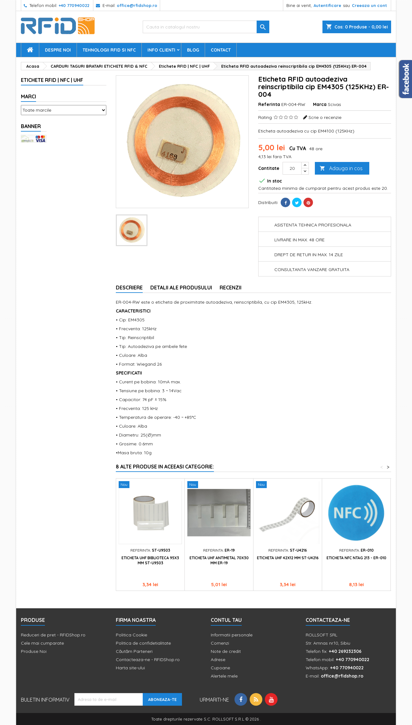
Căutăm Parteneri (134, 651)
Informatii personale (232, 635)
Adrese (218, 659)
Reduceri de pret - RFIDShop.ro (53, 635)
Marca (320, 104)
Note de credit (226, 651)
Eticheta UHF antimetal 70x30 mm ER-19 (219, 560)
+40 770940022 (74, 5)
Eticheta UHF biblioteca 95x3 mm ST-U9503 (150, 560)
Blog (193, 50)
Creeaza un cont (369, 5)
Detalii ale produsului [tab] (181, 287)
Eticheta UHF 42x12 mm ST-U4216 (288, 557)
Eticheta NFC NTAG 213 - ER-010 (356, 557)
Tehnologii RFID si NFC (109, 50)
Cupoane (220, 668)
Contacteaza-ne (328, 620)
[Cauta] (206, 27)
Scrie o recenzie (325, 117)
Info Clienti (161, 50)
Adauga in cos (341, 168)
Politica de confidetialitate (143, 643)
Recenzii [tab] (230, 287)
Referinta (269, 104)
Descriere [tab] (129, 287)
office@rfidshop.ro (137, 5)
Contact (221, 50)
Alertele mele (224, 676)
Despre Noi (58, 50)
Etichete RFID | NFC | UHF (52, 80)
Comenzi (220, 643)
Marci (28, 96)
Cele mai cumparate (42, 643)
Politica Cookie (131, 635)
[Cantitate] (292, 168)
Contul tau (226, 620)
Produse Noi (34, 651)
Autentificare (327, 5)
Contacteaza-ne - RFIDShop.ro (148, 659)
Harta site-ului (130, 668)
